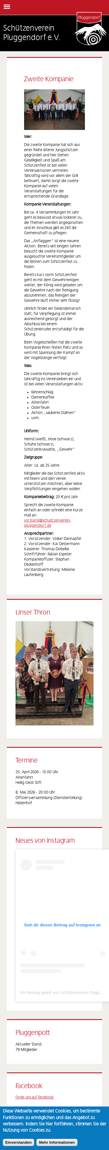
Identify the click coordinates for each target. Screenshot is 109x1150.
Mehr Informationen (57, 1142)
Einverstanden (18, 1142)
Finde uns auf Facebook (34, 1097)
